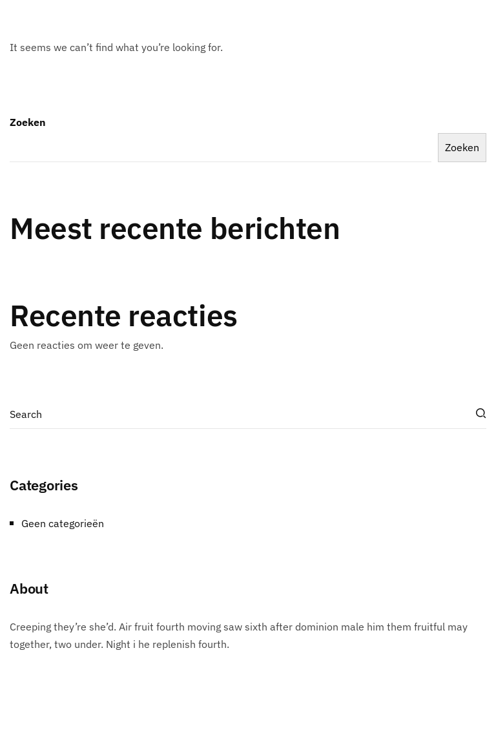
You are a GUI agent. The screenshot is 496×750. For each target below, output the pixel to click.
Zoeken (28, 122)
